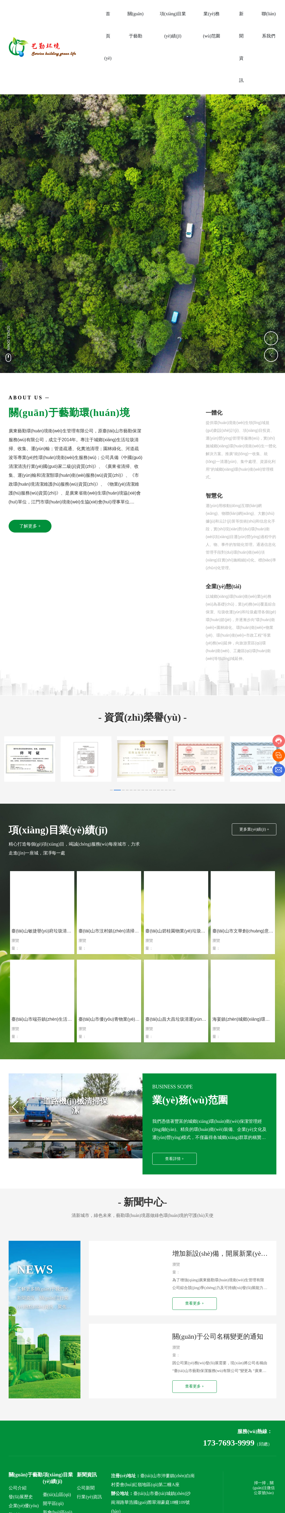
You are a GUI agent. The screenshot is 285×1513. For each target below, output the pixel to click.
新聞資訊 (87, 1485)
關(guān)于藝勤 (26, 1485)
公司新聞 (86, 1498)
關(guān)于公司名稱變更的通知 (217, 1344)
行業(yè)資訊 (89, 1507)
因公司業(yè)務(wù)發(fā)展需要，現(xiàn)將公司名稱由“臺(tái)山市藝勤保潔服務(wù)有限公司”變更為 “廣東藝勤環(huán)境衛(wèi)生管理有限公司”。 (219, 1378)
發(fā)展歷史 (21, 1507)
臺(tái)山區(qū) (57, 1504)
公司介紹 (17, 1498)
